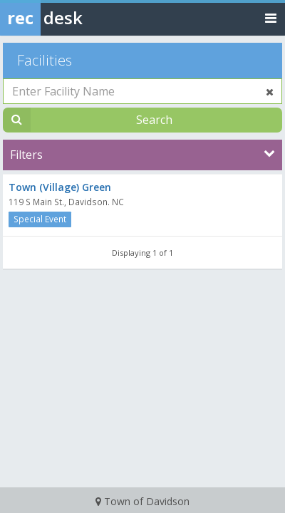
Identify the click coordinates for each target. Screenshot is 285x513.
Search (154, 120)
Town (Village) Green (60, 187)
